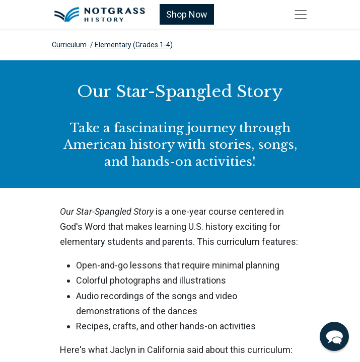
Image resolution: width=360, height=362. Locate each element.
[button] (334, 336)
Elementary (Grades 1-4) (134, 45)
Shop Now (186, 14)
